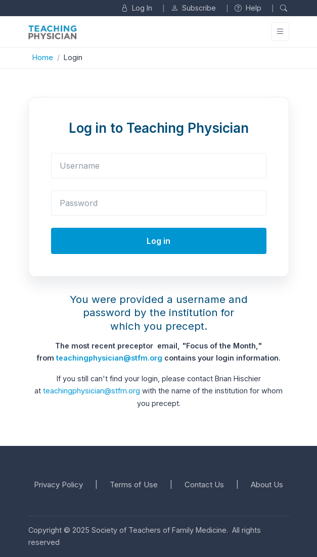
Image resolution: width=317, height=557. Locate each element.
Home (42, 57)
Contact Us (204, 484)
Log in (158, 241)
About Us (267, 484)
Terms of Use (134, 484)
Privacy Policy (58, 484)
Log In (136, 8)
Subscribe (193, 8)
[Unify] (52, 32)
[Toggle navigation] (280, 31)
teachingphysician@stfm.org (109, 357)
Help (248, 8)
